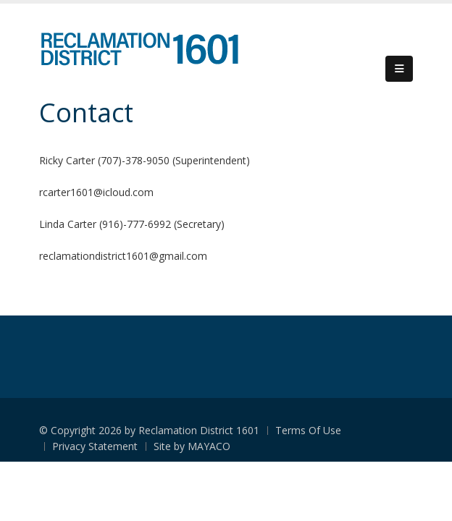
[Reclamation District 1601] (138, 48)
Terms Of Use (308, 430)
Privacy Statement (95, 446)
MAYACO (209, 446)
